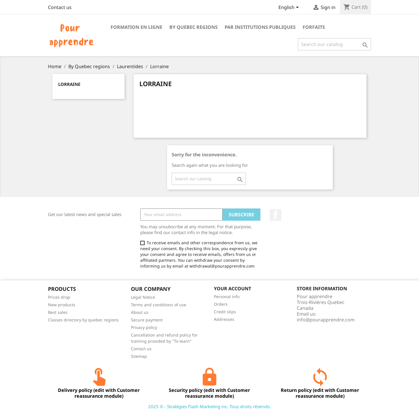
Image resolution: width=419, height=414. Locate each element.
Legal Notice (143, 297)
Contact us (60, 7)
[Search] (334, 44)
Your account (232, 288)
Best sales (58, 312)
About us (139, 312)
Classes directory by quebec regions (83, 320)
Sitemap (139, 356)
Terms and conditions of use (158, 304)
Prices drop (59, 297)
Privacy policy (144, 327)
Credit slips (225, 311)
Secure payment (147, 320)
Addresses (224, 319)
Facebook (275, 215)
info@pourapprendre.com (326, 319)
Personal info (226, 296)
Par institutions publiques (260, 27)
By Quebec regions (193, 27)
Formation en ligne (136, 27)
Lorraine (69, 84)
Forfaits (314, 27)
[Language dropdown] (289, 7)
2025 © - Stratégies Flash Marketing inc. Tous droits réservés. (209, 406)
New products (61, 304)
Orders (221, 304)
